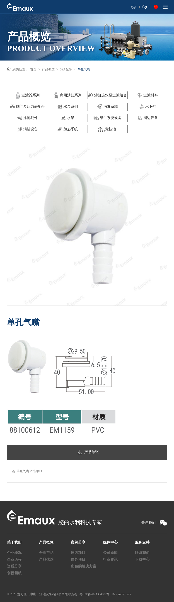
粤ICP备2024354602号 (95, 594)
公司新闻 (110, 553)
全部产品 (46, 553)
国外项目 (78, 559)
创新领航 (14, 573)
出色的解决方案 (83, 566)
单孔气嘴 (83, 69)
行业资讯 (110, 559)
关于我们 (14, 542)
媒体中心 (110, 542)
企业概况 (14, 553)
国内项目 (78, 553)
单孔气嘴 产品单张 (29, 471)
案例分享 (78, 542)
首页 (33, 69)
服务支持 (142, 542)
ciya (128, 594)
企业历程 (14, 559)
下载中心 (142, 559)
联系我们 (142, 553)
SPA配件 (66, 69)
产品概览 (48, 69)
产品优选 (46, 559)
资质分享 (14, 566)
